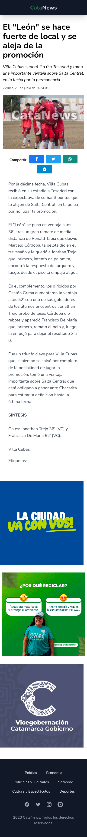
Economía (54, 772)
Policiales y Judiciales (31, 782)
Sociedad (66, 782)
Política (31, 772)
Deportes (67, 791)
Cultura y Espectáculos (31, 791)
